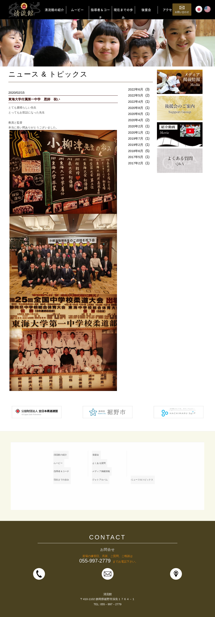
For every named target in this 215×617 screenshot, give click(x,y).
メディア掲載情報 (106, 466)
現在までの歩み (66, 473)
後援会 (99, 454)
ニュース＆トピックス (146, 470)
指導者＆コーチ (66, 466)
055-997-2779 (95, 549)
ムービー (62, 460)
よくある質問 (103, 460)
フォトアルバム (105, 473)
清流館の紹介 (65, 454)
